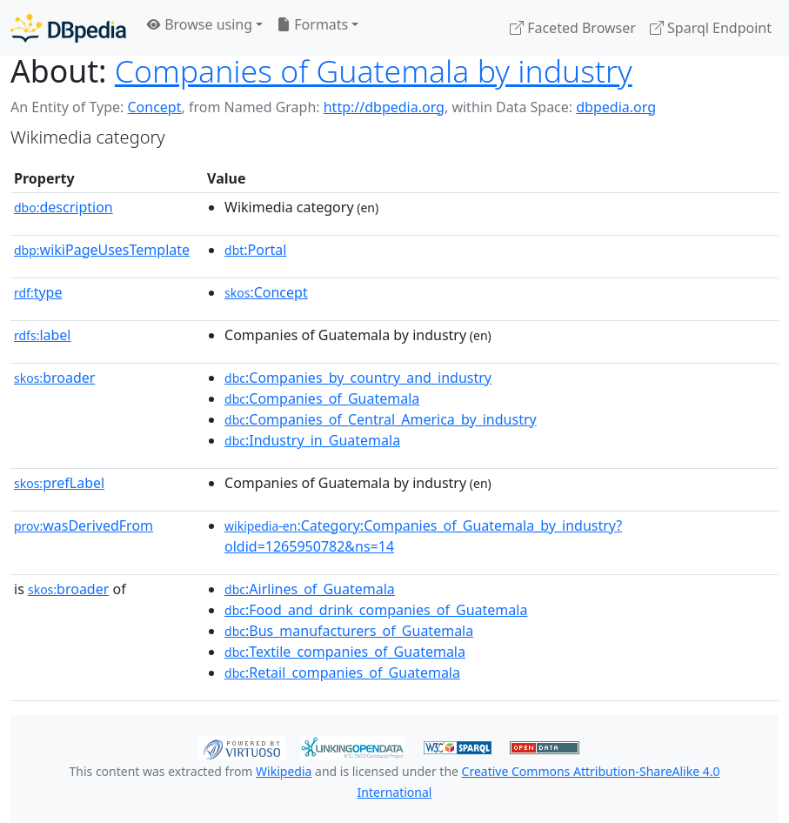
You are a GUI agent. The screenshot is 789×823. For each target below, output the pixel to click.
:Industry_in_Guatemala (312, 440)
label (42, 335)
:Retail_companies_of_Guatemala (342, 672)
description (63, 207)
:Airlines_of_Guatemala (309, 589)
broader (54, 377)
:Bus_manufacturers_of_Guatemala (348, 630)
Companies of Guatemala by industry (373, 70)
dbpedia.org (616, 107)
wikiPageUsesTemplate (102, 249)
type (38, 292)
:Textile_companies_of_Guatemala (344, 651)
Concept (154, 107)
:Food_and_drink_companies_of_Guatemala (375, 609)
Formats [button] (312, 24)
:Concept (266, 292)
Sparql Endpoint (711, 27)
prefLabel (59, 482)
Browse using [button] (199, 24)
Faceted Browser (573, 27)
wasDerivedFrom (83, 525)
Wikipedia (283, 771)
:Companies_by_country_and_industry (357, 377)
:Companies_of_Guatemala (321, 398)
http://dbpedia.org (384, 107)
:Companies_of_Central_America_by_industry (380, 419)
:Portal (255, 249)
